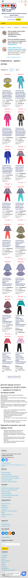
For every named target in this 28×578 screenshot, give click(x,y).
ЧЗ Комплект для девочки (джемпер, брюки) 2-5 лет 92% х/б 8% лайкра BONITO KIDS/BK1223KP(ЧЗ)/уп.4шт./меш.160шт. (20, 94)
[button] (3, 1)
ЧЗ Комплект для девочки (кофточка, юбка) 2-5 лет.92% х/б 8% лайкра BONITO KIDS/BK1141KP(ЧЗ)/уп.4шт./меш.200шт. (7, 94)
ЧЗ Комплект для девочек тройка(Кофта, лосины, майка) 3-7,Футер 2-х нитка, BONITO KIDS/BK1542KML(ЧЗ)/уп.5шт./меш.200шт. (20, 320)
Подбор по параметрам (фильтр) (14, 57)
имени (12, 69)
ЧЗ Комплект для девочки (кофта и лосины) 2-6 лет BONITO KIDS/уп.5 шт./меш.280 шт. (19, 168)
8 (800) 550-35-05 (7, 455)
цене (17, 69)
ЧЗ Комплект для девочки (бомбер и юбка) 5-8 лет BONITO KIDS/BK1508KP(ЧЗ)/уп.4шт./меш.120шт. (20, 244)
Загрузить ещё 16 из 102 (14, 376)
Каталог (3, 23)
